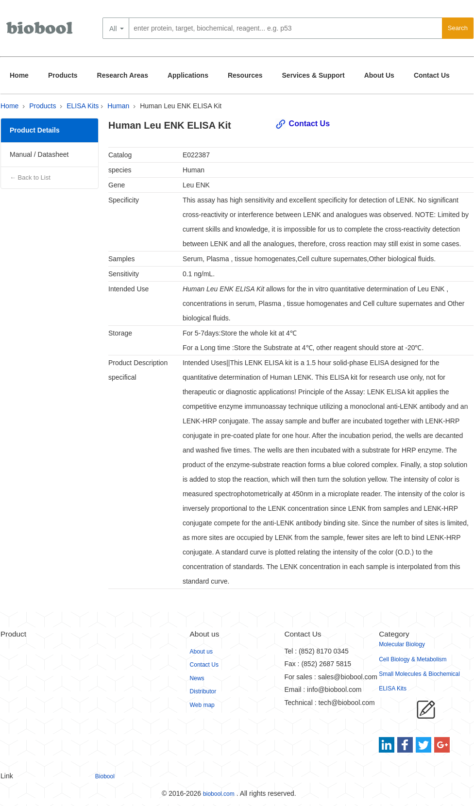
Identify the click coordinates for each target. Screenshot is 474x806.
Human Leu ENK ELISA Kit (180, 106)
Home (19, 75)
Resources (245, 75)
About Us (379, 75)
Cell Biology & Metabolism (412, 659)
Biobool (105, 776)
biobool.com (219, 793)
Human (118, 106)
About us (201, 651)
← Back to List (30, 177)
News (197, 678)
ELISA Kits (83, 106)
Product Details (35, 130)
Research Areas (122, 75)
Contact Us (432, 75)
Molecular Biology (402, 644)
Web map (202, 705)
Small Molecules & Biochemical (419, 674)
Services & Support (313, 75)
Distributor (203, 691)
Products (63, 75)
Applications (188, 75)
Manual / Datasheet (39, 154)
